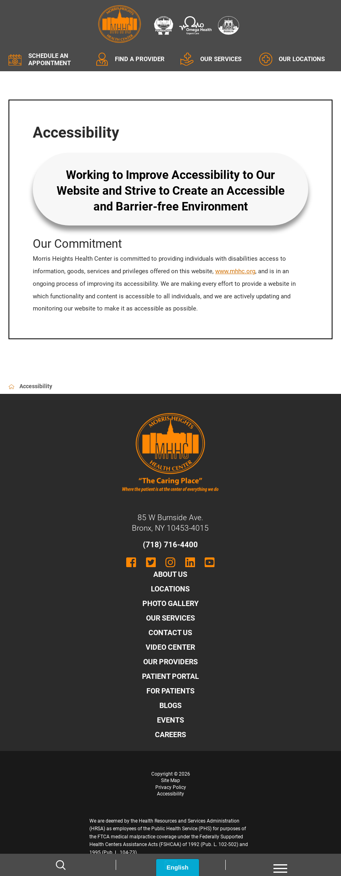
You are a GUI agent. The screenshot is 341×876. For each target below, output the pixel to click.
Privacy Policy (170, 787)
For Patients (170, 691)
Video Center (170, 647)
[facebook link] (131, 562)
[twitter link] (151, 562)
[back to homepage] (11, 387)
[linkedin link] (190, 562)
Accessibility (170, 794)
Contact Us (170, 632)
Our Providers (170, 661)
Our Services (170, 618)
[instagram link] (170, 562)
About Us (170, 574)
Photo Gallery (170, 603)
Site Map (170, 780)
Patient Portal (170, 676)
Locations (170, 589)
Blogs (170, 705)
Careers (170, 734)
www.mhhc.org (235, 271)
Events (170, 720)
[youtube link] (209, 562)
